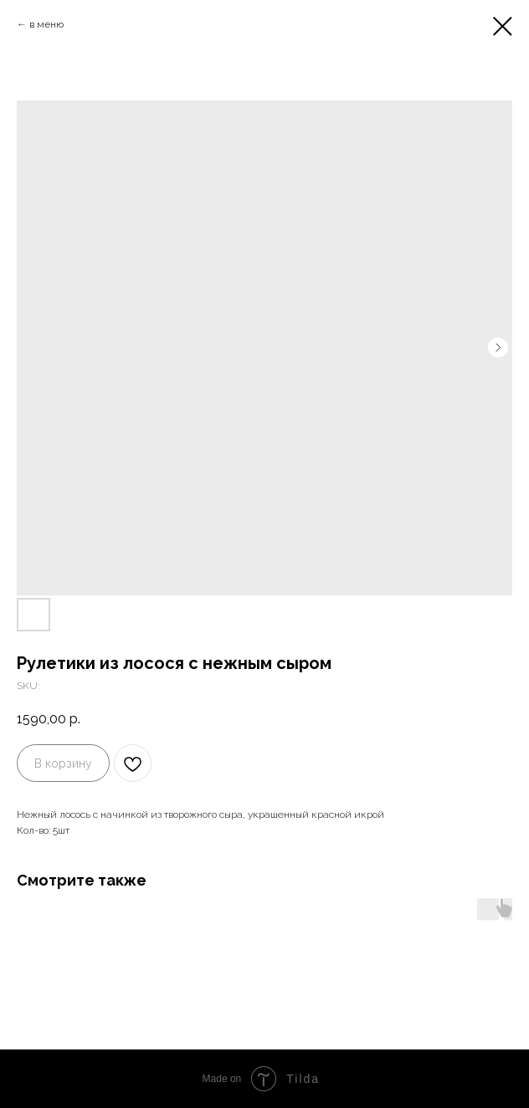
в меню (47, 24)
